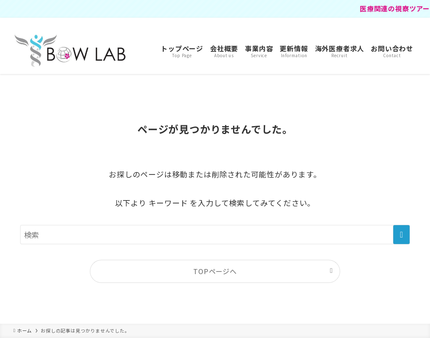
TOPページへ (215, 271)
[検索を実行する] (401, 234)
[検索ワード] (215, 234)
